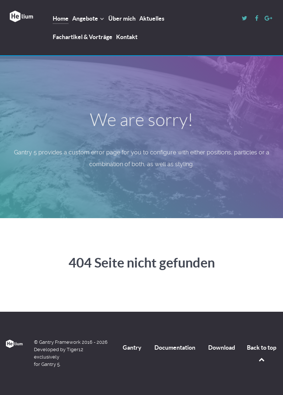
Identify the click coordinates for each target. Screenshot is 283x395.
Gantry (132, 347)
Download (221, 347)
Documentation (174, 347)
